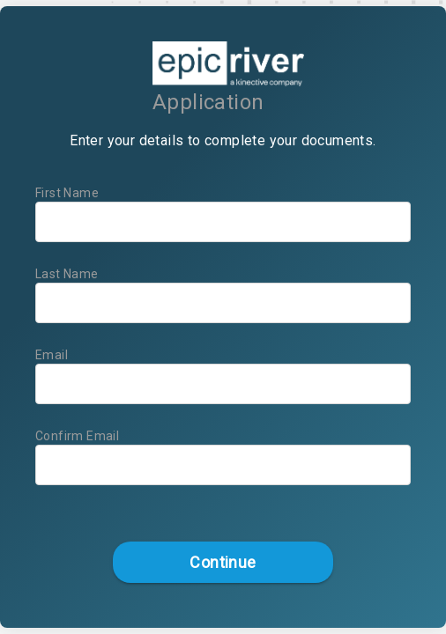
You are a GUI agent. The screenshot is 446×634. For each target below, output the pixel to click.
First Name (67, 193)
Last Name (67, 274)
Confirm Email (77, 436)
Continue (223, 562)
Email (51, 355)
